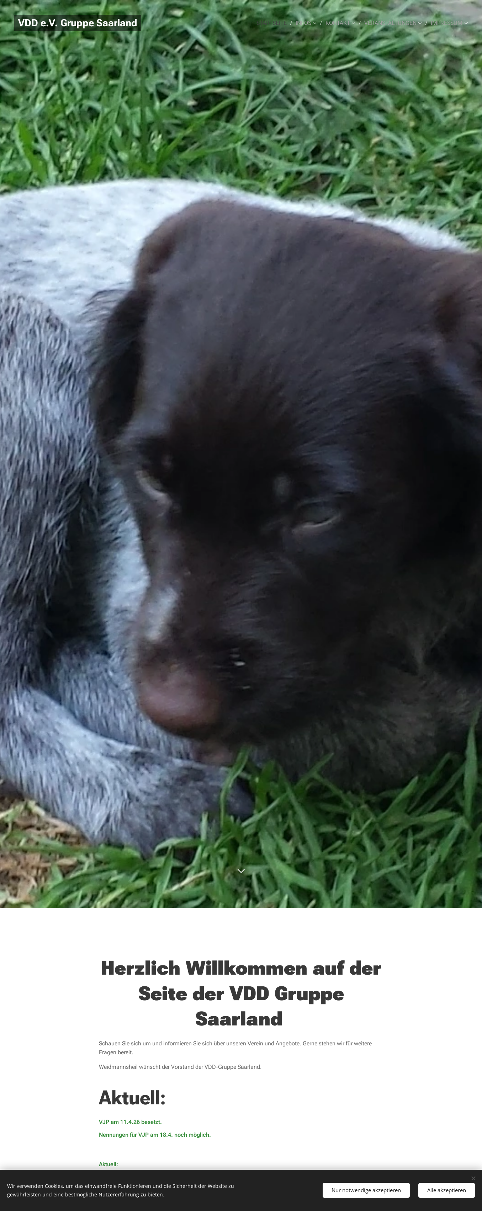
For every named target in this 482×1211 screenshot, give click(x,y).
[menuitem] (278, 23)
